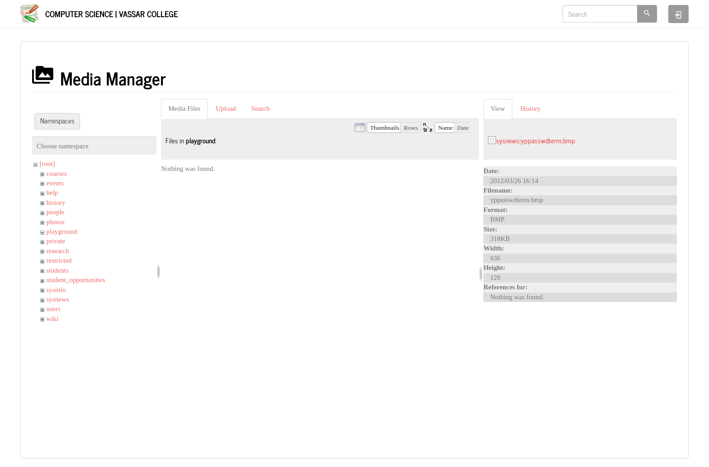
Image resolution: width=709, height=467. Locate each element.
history (56, 202)
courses (57, 173)
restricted (59, 260)
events (55, 183)
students (58, 270)
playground (62, 231)
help (52, 192)
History (530, 108)
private (56, 241)
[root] (47, 163)
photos (56, 222)
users (54, 308)
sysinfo (56, 289)
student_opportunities (76, 279)
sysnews (58, 299)
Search (260, 108)
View (498, 108)
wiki (53, 318)
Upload (226, 108)
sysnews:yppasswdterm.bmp (535, 140)
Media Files (184, 108)
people (56, 212)
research (58, 251)
